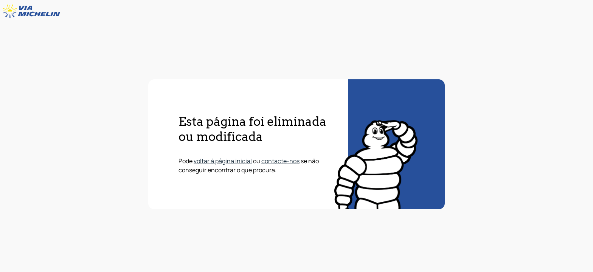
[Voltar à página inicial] (33, 11)
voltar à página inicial (223, 161)
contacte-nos (280, 161)
